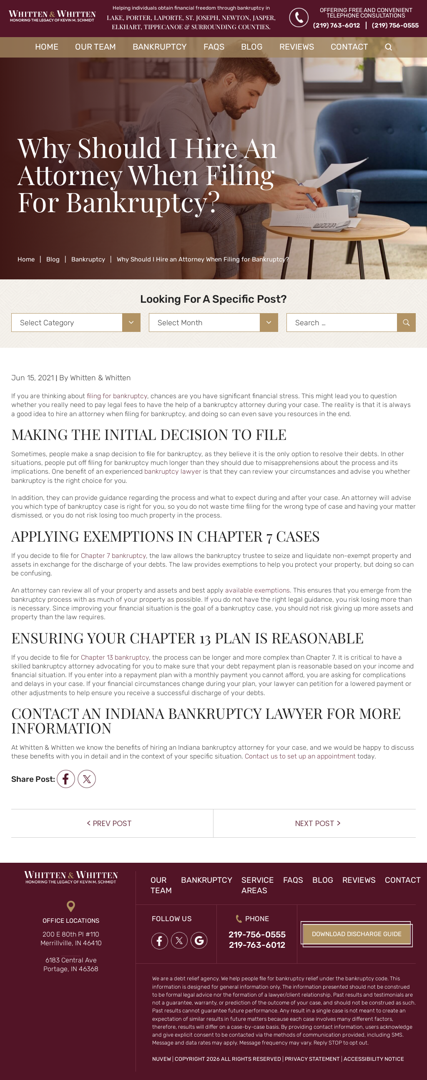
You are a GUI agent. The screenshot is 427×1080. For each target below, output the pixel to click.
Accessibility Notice (374, 1059)
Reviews (296, 47)
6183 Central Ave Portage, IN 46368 (70, 964)
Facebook (159, 941)
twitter (86, 779)
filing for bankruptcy (117, 396)
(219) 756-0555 (395, 25)
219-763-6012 (257, 945)
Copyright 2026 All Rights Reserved (228, 1059)
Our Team (95, 47)
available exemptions (257, 590)
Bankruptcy (160, 47)
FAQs (213, 47)
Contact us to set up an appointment (300, 756)
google (199, 941)
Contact (349, 47)
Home (46, 47)
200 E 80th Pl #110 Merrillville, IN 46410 (71, 938)
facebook (66, 779)
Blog (252, 47)
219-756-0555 (257, 934)
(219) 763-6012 (336, 25)
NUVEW (161, 1059)
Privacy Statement (312, 1059)
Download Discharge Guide (357, 934)
